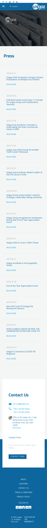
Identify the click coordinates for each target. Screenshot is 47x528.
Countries (23, 484)
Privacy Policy (23, 497)
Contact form (17, 456)
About (23, 479)
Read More (11, 84)
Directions (17, 428)
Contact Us (23, 488)
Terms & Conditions (23, 492)
